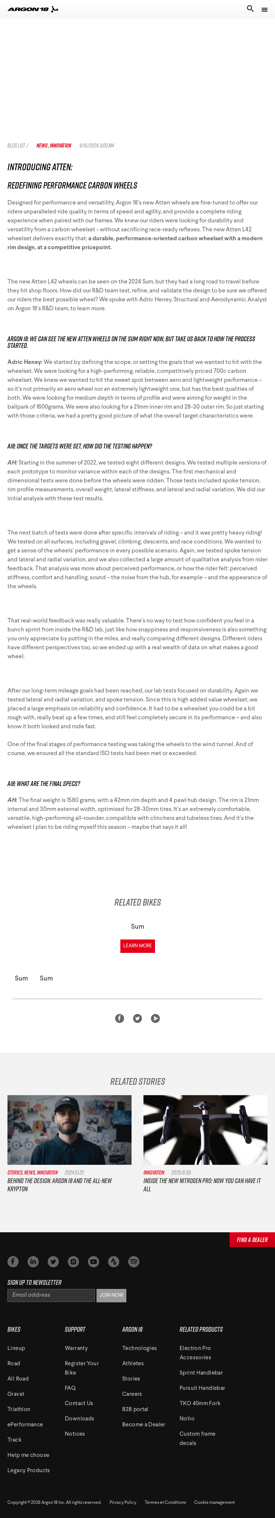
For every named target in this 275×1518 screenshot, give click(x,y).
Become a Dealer (143, 1425)
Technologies (139, 1348)
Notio (187, 1419)
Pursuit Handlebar (202, 1388)
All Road (18, 1379)
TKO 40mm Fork (200, 1404)
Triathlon (18, 1410)
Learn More (137, 946)
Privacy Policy (123, 1502)
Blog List (16, 145)
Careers (132, 1394)
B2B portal (135, 1410)
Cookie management (214, 1502)
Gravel (15, 1394)
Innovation (61, 145)
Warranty (76, 1348)
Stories (131, 1379)
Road (13, 1364)
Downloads (79, 1419)
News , (43, 145)
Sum (137, 926)
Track (14, 1440)
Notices (75, 1434)
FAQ (70, 1388)
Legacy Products (28, 1471)
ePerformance (25, 1425)
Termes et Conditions (165, 1502)
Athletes (133, 1364)
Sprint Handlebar (201, 1373)
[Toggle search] (249, 9)
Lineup (16, 1348)
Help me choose (28, 1455)
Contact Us (79, 1404)
